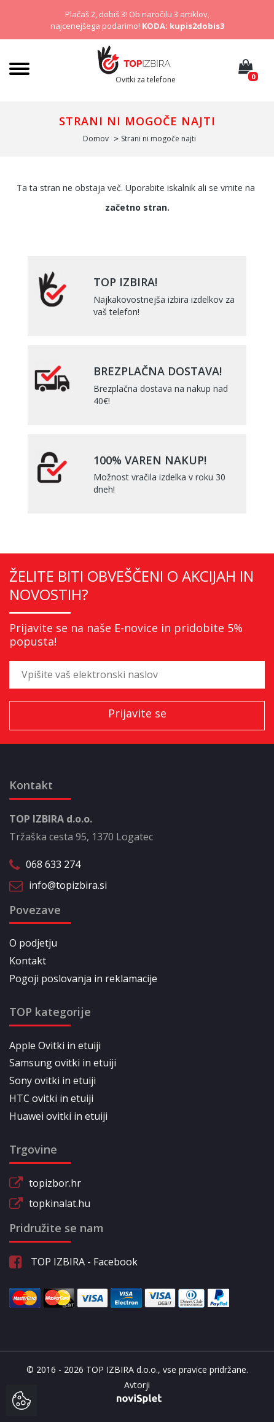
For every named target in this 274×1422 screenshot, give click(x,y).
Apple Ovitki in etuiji (55, 1045)
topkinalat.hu (59, 1203)
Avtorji (137, 1385)
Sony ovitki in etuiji (52, 1080)
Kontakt (27, 960)
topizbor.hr (55, 1183)
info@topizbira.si (68, 885)
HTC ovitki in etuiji (51, 1098)
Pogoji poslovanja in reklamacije (83, 978)
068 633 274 (53, 864)
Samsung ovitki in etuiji (62, 1062)
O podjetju (33, 943)
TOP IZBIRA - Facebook (73, 1261)
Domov (96, 138)
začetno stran (136, 207)
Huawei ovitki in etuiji (58, 1116)
